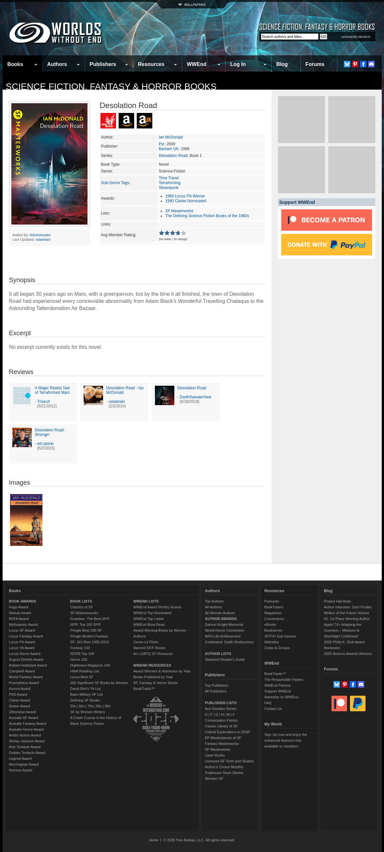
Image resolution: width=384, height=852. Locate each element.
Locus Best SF (82, 677)
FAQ (268, 703)
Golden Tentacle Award (27, 753)
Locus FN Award (22, 642)
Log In (238, 64)
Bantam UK (169, 149)
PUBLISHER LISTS (221, 703)
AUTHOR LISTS (218, 654)
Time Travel (169, 178)
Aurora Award (19, 689)
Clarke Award (19, 700)
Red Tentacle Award (25, 747)
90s (108, 706)
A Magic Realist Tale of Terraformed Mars (52, 390)
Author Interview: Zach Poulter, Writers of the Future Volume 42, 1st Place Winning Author (348, 613)
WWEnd (196, 64)
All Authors (213, 607)
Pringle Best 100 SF (86, 630)
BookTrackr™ (144, 689)
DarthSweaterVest (195, 397)
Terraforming (169, 183)
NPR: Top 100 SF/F (85, 624)
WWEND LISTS (145, 601)
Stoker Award (19, 706)
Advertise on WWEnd (281, 697)
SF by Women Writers (87, 712)
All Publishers (216, 691)
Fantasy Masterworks (222, 744)
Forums (315, 64)
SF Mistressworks (84, 613)
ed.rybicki (45, 443)
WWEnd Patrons (277, 685)
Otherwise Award (22, 712)
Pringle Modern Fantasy (89, 636)
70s (90, 706)
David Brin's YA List (85, 689)
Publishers (103, 64)
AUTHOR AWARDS (221, 619)
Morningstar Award (24, 764)
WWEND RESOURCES (152, 665)
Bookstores (273, 630)
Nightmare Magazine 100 (90, 665)
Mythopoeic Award (23, 624)
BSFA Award (19, 619)
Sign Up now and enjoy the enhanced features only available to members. (285, 740)
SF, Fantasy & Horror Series (155, 683)
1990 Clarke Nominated (185, 201)
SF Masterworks (179, 211)
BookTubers (274, 607)
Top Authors (214, 601)
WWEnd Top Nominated (152, 613)
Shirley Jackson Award (27, 741)
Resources (151, 64)
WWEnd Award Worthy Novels (157, 607)
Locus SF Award (22, 630)
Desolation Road (173, 155)
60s (82, 706)
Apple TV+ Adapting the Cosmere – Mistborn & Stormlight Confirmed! (342, 630)
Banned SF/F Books (149, 648)
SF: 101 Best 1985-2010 (89, 642)
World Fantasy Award (26, 677)
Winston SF (214, 778)
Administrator (40, 235)
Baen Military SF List (86, 694)
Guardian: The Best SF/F (90, 619)
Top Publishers (216, 685)
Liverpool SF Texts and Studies (229, 761)
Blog (282, 64)
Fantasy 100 (80, 648)
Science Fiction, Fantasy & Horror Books (111, 87)
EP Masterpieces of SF (223, 738)
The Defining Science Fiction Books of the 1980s (207, 216)
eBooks (270, 624)
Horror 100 (78, 659)
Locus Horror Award (25, 654)
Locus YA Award (22, 648)
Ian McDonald (171, 137)
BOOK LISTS (81, 601)
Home (153, 840)
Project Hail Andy (337, 601)
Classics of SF (81, 607)
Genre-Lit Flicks (145, 642)
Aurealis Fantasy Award (27, 723)
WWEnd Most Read (149, 624)
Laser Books (215, 755)
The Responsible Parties (283, 679)
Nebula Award (20, 613)
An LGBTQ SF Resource (152, 654)
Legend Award (20, 758)
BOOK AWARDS (22, 601)
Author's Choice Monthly (224, 767)
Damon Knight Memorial (224, 624)
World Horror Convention (224, 630)
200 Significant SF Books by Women (99, 683)
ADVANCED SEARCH (355, 37)
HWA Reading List (84, 671)
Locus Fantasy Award (26, 636)
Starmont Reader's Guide (225, 659)
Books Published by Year (153, 677)
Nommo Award (20, 770)
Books (15, 64)
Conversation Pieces (221, 720)
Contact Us (273, 709)
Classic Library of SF (221, 726)
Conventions (274, 619)
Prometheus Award (24, 683)
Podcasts (271, 601)
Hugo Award (19, 607)
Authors (57, 64)
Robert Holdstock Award (28, 665)
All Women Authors (220, 613)
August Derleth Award (26, 659)
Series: (107, 155)
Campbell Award (22, 671)
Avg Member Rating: (118, 235)
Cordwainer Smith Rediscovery (229, 642)
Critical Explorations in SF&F (227, 732)
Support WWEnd (277, 691)
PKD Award (18, 694)
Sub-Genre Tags (115, 183)
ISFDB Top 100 (82, 654)
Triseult (43, 401)
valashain (43, 239)
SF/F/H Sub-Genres (280, 636)
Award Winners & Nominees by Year (162, 671)
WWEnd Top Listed (148, 619)
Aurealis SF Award (23, 718)
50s (73, 706)
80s (99, 706)
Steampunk (169, 187)
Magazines (273, 613)
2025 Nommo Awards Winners (348, 654)
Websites (271, 642)
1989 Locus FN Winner (185, 196)
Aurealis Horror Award (26, 729)
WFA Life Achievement (222, 636)
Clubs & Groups (277, 648)
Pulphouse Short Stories (224, 773)
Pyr (161, 144)
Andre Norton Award (25, 735)
